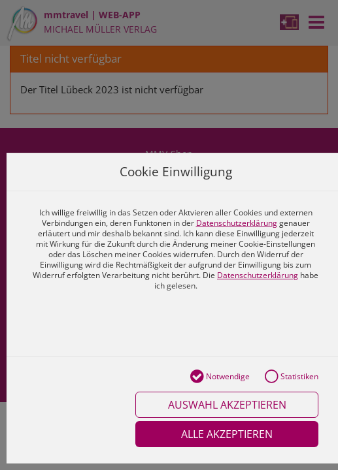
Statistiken (291, 377)
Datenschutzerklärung (236, 222)
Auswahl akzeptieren (227, 405)
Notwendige (220, 377)
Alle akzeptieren (227, 434)
